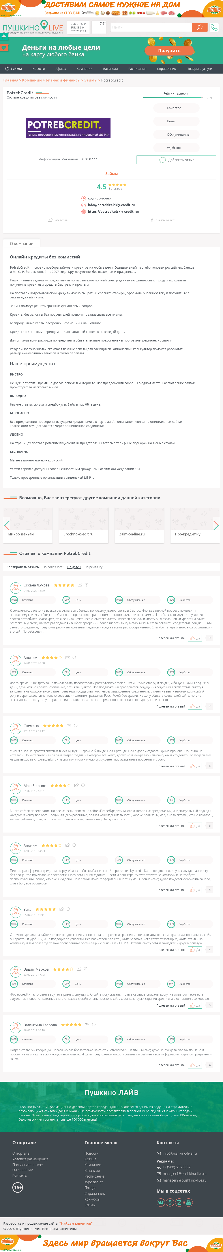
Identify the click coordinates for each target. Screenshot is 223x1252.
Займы (111, 173)
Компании (84, 68)
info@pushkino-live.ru (180, 1153)
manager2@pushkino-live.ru (184, 1180)
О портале (21, 1153)
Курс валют (93, 1182)
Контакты (20, 1175)
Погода (90, 1187)
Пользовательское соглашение (27, 1167)
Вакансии (110, 68)
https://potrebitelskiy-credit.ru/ (113, 211)
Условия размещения (30, 1159)
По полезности (53, 567)
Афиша (61, 68)
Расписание (94, 1176)
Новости (38, 68)
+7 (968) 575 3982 (176, 1167)
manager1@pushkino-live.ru (184, 1173)
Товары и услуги (199, 68)
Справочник (166, 68)
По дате (73, 567)
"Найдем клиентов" (76, 1223)
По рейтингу (93, 567)
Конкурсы (92, 1199)
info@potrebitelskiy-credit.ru (111, 205)
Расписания (137, 68)
